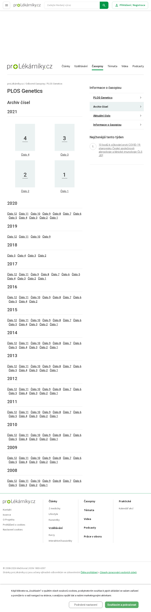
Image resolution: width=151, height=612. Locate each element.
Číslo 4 (23, 217)
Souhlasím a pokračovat (121, 604)
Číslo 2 (44, 217)
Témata (112, 66)
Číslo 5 (13, 217)
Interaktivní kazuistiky (60, 541)
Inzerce (7, 515)
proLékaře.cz (21, 7)
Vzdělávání (80, 66)
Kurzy (52, 535)
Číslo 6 (77, 213)
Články (66, 66)
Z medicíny (54, 508)
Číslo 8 (57, 213)
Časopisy (97, 66)
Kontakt (7, 510)
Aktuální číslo (101, 115)
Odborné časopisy (35, 83)
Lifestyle (53, 514)
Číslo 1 (54, 217)
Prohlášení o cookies (14, 525)
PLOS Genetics (54, 83)
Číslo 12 (12, 213)
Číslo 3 (33, 217)
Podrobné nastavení (85, 604)
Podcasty (138, 66)
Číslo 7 (67, 213)
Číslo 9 (46, 213)
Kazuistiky (54, 520)
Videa (125, 66)
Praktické (125, 501)
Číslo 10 (35, 213)
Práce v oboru (93, 537)
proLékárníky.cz (15, 83)
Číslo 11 (24, 213)
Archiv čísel (100, 106)
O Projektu (8, 520)
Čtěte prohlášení (89, 572)
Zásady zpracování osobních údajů (118, 572)
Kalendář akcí (126, 508)
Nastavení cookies (13, 529)
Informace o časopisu (107, 124)
